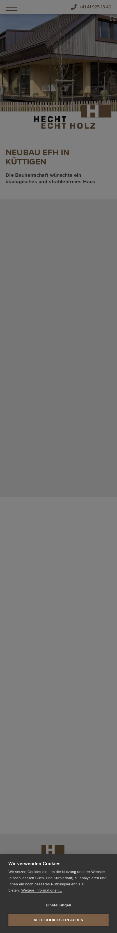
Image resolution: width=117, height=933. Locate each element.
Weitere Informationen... (41, 890)
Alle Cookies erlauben (59, 920)
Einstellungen (58, 905)
